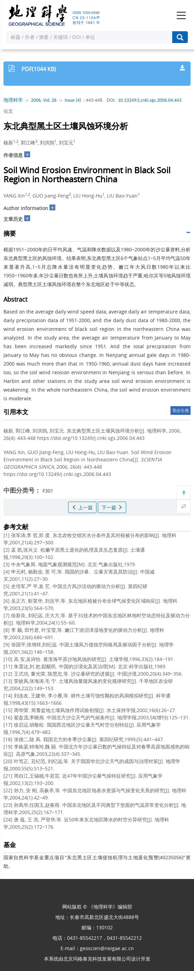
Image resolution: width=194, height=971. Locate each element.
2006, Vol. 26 (44, 100)
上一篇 (82, 507)
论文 (8, 111)
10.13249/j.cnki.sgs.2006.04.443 (150, 100)
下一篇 (112, 507)
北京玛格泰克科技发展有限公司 (97, 958)
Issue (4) (73, 100)
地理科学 (13, 100)
